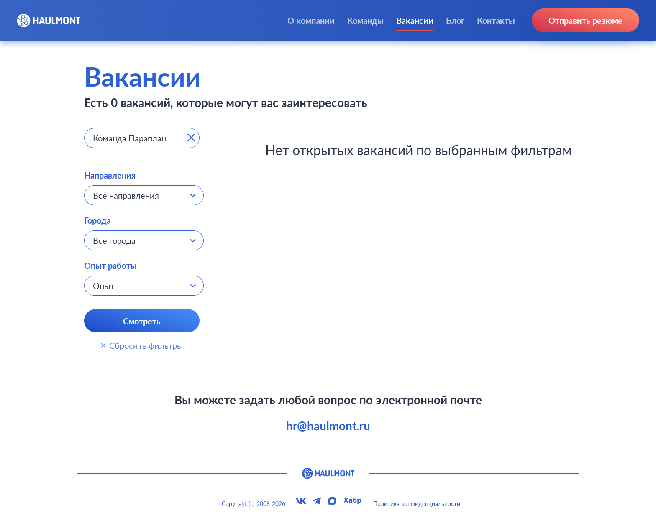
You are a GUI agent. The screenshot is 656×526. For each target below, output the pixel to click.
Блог (455, 20)
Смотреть (142, 321)
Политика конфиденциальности (416, 503)
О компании (311, 20)
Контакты (496, 20)
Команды (365, 20)
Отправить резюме (585, 20)
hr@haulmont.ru (328, 426)
